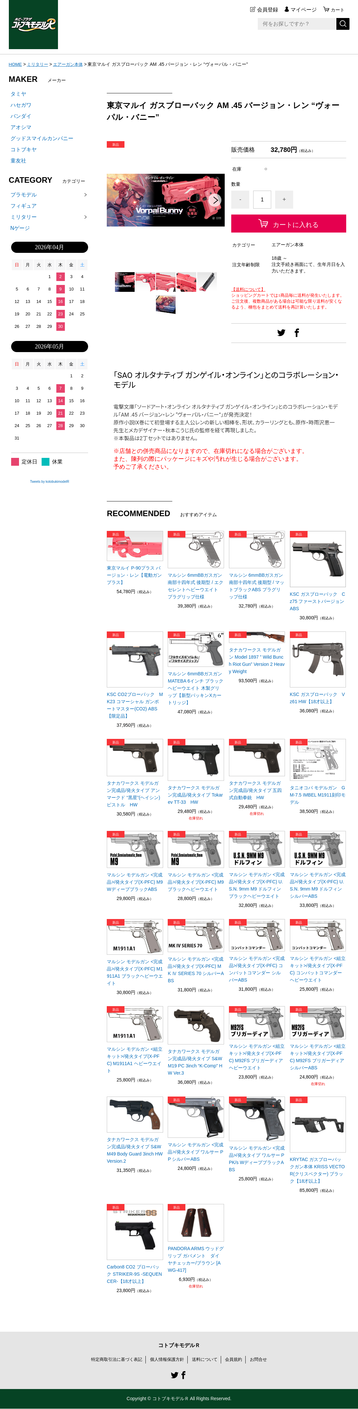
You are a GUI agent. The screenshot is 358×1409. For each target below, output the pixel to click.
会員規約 (237, 1359)
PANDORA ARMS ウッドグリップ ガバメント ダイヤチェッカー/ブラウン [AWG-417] (196, 1259)
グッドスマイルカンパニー (41, 138)
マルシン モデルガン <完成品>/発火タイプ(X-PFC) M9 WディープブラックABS (135, 882)
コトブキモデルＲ (179, 1345)
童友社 (18, 160)
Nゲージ (20, 228)
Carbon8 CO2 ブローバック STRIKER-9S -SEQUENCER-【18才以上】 (134, 1274)
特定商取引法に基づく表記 (113, 1359)
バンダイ (20, 116)
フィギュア (23, 206)
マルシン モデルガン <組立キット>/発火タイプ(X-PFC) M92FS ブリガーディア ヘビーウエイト (257, 1056)
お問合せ (263, 1359)
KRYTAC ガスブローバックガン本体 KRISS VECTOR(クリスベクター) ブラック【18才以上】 (317, 1170)
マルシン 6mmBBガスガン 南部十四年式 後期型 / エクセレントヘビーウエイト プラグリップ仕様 (195, 586)
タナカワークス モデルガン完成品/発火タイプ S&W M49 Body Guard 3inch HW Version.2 (134, 1150)
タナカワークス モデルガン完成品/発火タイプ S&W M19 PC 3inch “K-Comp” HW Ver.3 (195, 1062)
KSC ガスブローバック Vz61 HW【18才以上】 (317, 698)
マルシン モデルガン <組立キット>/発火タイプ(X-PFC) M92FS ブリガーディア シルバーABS (318, 1056)
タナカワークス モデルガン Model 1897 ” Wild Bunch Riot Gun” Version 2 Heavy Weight (257, 660)
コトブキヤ (23, 149)
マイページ (302, 9)
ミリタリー (38, 64)
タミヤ (18, 94)
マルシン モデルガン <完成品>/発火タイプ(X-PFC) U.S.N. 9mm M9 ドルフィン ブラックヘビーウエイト (257, 885)
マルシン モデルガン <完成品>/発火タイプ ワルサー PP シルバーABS (195, 1152)
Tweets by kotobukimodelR (49, 481)
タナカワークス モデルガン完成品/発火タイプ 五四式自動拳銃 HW (255, 790)
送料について (206, 1359)
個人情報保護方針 (166, 1359)
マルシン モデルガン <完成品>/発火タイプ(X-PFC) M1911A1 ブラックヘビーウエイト (135, 972)
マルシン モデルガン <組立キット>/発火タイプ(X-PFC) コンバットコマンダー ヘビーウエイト (318, 969)
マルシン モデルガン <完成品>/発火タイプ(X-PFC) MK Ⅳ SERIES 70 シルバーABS (196, 969)
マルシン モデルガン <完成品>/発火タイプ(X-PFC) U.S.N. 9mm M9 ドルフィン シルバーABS (318, 885)
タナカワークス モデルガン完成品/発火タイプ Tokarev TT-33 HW (195, 795)
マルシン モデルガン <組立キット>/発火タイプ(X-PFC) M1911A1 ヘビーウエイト (134, 1059)
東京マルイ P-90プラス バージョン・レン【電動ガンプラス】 (134, 575)
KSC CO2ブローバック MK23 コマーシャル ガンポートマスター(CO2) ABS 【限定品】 (135, 705)
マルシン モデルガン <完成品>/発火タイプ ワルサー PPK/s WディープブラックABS (257, 1158)
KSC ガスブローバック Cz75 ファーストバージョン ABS (317, 601)
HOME (16, 64)
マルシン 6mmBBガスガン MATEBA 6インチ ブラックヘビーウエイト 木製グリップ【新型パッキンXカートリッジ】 (195, 688)
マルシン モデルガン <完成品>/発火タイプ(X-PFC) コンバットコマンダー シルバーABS (257, 969)
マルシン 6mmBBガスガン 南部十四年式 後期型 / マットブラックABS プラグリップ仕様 (257, 586)
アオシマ (20, 127)
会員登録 (265, 9)
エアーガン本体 (71, 64)
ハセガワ (20, 105)
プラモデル (23, 194)
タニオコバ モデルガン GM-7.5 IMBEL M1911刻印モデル (318, 795)
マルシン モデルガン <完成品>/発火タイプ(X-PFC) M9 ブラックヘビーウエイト (196, 882)
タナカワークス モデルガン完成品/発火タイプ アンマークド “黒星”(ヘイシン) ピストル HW (133, 793)
